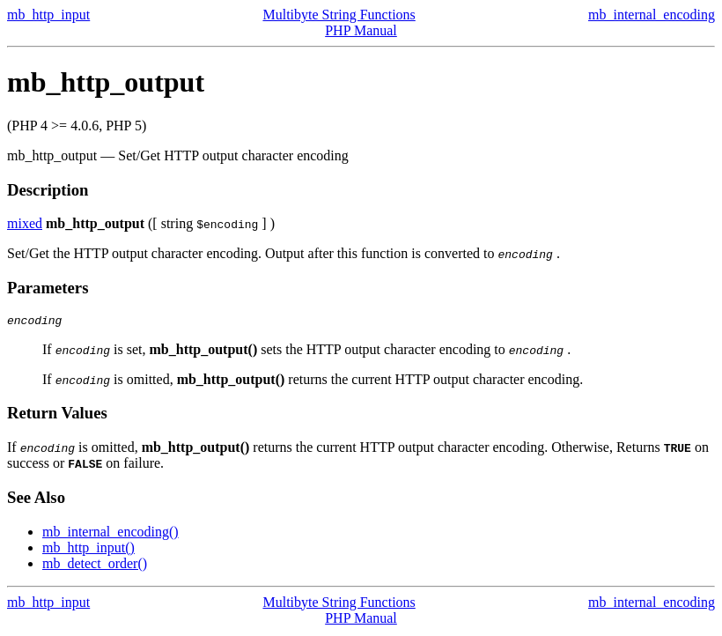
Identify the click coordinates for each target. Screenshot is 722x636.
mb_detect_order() (94, 565)
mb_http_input (48, 14)
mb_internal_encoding (651, 14)
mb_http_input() (88, 550)
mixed (24, 223)
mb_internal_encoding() (110, 534)
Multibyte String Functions (338, 14)
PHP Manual (361, 30)
